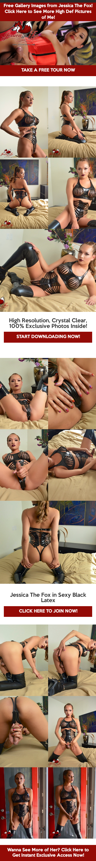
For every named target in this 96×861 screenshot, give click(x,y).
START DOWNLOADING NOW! (48, 337)
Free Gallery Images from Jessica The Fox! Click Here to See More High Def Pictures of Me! (48, 12)
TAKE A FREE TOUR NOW (48, 70)
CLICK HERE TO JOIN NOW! (48, 611)
